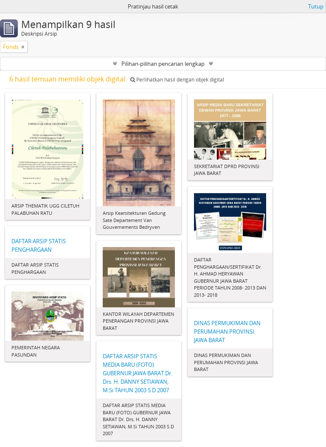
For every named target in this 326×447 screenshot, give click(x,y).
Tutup (315, 6)
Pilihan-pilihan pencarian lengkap (163, 63)
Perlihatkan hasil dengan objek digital (177, 79)
